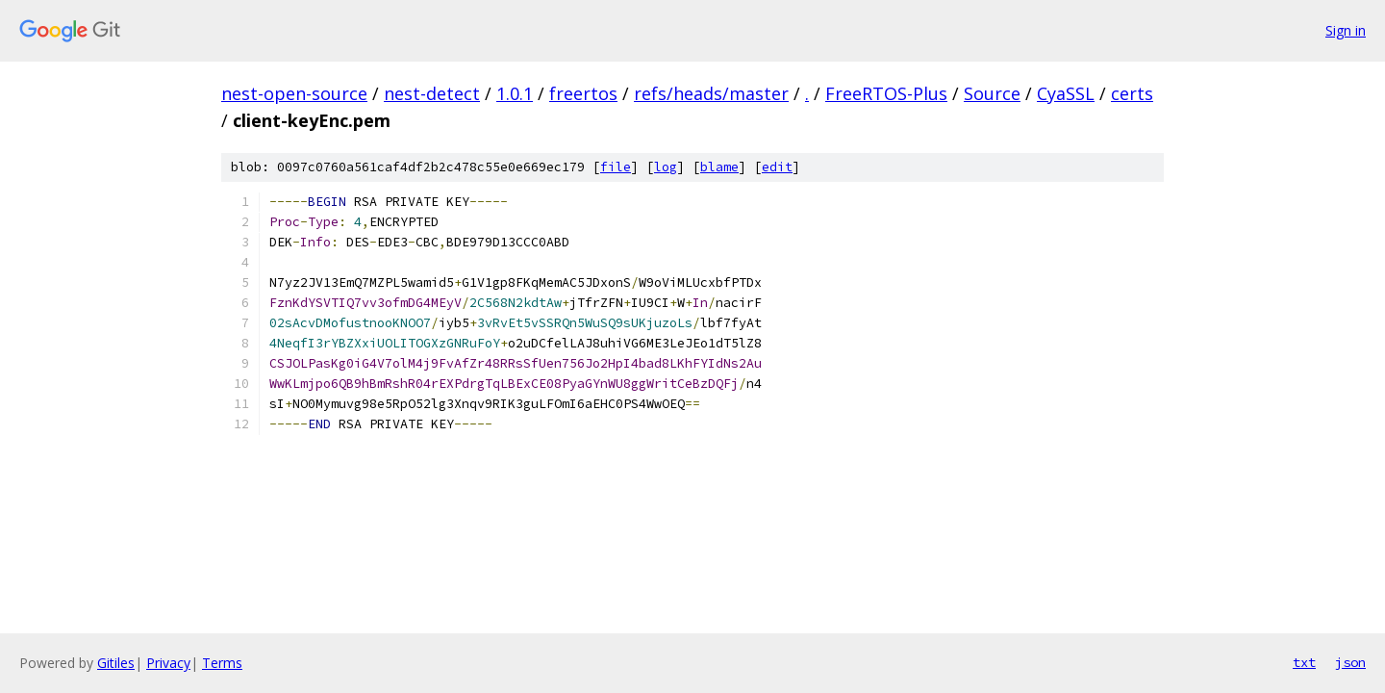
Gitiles (116, 663)
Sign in (1345, 30)
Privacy (168, 663)
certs (1132, 93)
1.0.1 (514, 93)
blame (719, 167)
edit (777, 167)
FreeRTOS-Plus (886, 93)
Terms (222, 663)
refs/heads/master (711, 93)
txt (1304, 662)
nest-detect (432, 93)
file (615, 167)
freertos (583, 93)
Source (992, 93)
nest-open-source (294, 93)
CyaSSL (1066, 93)
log (665, 167)
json (1350, 662)
